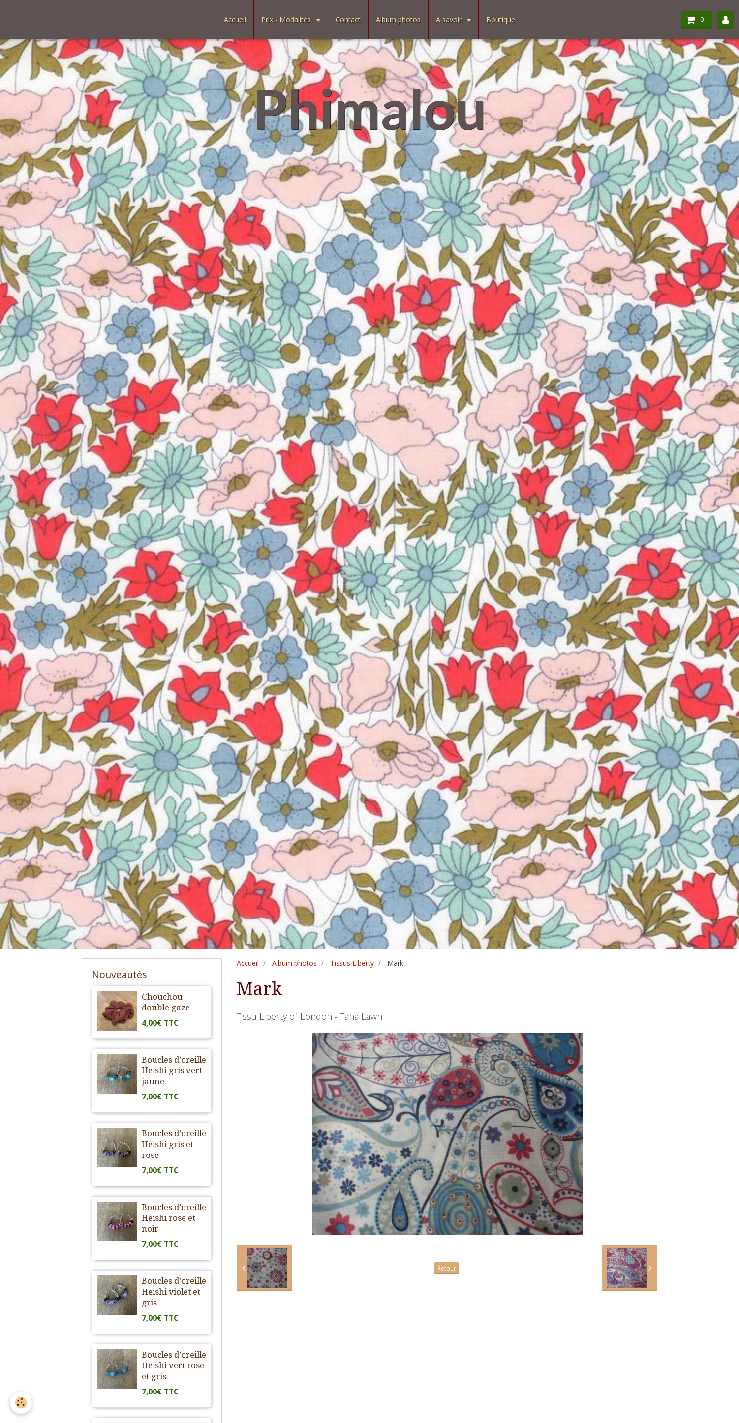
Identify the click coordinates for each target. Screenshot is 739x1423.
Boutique (500, 19)
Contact (348, 19)
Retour (446, 1268)
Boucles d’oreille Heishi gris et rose (174, 1144)
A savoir (449, 19)
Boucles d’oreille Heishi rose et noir (174, 1218)
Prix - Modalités (287, 19)
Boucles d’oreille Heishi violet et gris (174, 1291)
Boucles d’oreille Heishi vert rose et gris (174, 1365)
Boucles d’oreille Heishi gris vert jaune (174, 1070)
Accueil (235, 19)
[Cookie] (21, 1403)
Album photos (398, 19)
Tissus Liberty (352, 963)
